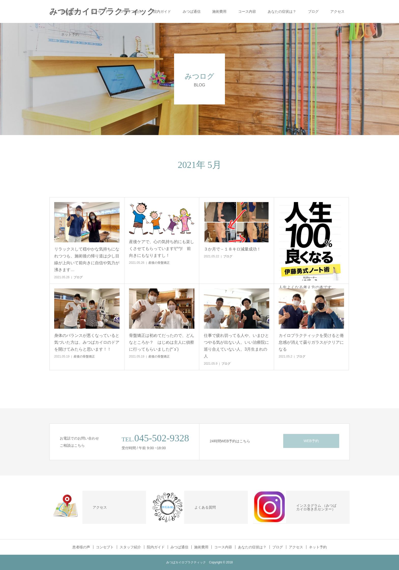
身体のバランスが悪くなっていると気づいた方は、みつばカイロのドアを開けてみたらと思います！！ (86, 342)
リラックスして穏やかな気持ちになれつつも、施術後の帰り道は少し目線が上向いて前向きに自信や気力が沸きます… (86, 259)
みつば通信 (192, 11)
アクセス (337, 11)
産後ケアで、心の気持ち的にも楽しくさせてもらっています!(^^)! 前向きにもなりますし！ (161, 249)
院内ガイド (162, 11)
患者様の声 (70, 11)
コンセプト (99, 11)
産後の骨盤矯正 (159, 262)
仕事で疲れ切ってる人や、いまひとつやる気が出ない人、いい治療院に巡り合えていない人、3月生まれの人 (236, 346)
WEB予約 (311, 441)
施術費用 (219, 11)
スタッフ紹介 (130, 11)
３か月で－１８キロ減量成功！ (232, 249)
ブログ (313, 11)
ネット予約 (70, 34)
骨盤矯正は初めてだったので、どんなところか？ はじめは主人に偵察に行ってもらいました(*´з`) (161, 342)
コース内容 (247, 11)
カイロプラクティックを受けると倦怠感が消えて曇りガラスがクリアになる (311, 342)
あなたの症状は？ (282, 11)
